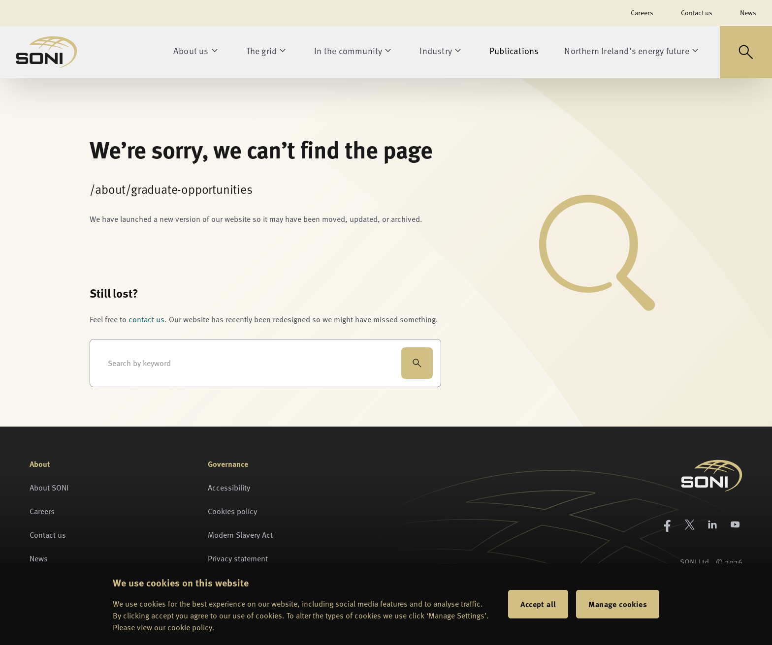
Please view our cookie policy (162, 627)
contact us (146, 319)
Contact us (696, 12)
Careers (642, 12)
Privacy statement (238, 558)
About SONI (49, 487)
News (748, 12)
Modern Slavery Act (240, 535)
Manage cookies (617, 604)
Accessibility (229, 487)
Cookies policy (232, 511)
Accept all (538, 604)
